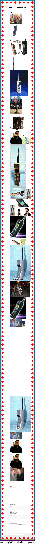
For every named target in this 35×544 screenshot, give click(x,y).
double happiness (17, 7)
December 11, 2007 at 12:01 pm (13, 487)
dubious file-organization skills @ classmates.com (26, 9)
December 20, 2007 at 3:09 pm (13, 512)
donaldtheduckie (15, 502)
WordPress (23, 535)
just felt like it (11, 9)
